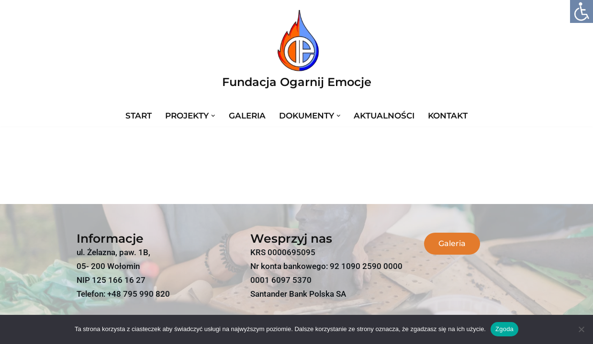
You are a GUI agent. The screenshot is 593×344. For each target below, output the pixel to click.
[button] (213, 116)
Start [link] (138, 115)
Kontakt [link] (448, 115)
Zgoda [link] (504, 329)
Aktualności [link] (384, 115)
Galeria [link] (247, 115)
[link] (581, 11)
